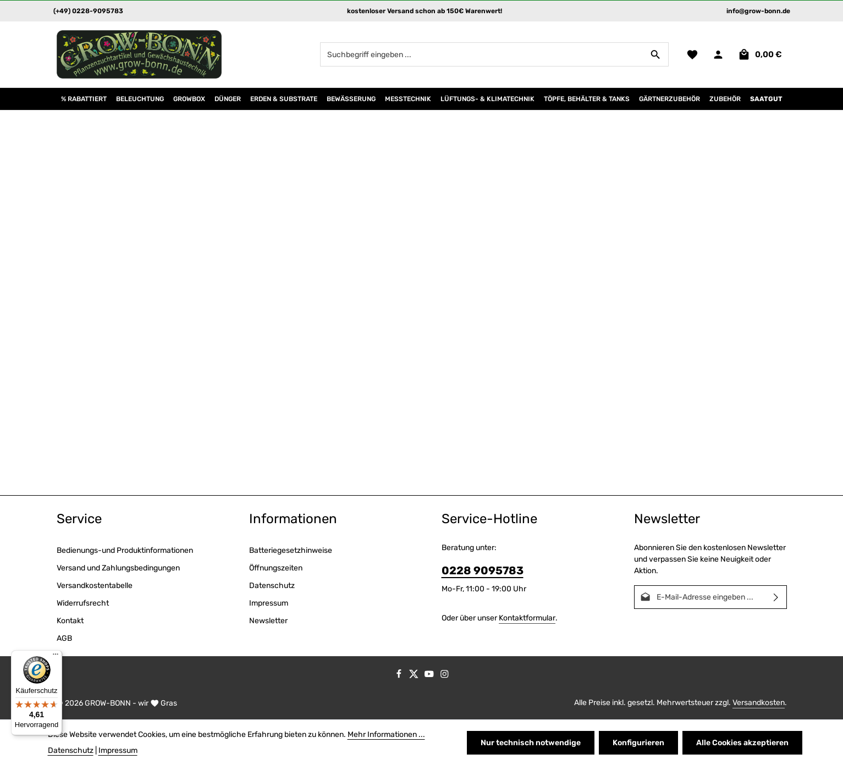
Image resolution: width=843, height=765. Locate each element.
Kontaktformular (527, 618)
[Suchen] (656, 54)
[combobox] (481, 54)
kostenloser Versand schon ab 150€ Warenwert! (424, 11)
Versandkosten (758, 702)
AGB (64, 638)
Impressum (268, 603)
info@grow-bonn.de (758, 11)
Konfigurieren (638, 742)
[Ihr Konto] (718, 54)
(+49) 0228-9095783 (88, 11)
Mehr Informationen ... (386, 734)
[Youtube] (430, 676)
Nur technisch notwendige (531, 742)
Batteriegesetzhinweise (290, 550)
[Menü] (55, 656)
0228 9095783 (483, 570)
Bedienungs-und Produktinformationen (125, 550)
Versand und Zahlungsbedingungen (118, 568)
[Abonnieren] (776, 597)
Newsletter (268, 620)
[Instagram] (444, 676)
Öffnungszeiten (275, 568)
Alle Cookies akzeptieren (742, 742)
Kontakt (70, 620)
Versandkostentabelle (95, 585)
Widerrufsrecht (83, 603)
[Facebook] (399, 676)
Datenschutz (272, 585)
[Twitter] (414, 676)
